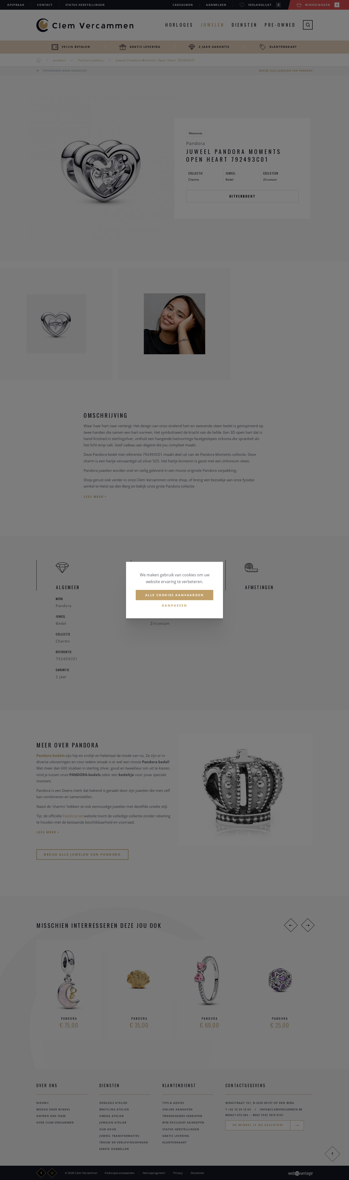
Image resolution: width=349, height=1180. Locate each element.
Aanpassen (174, 605)
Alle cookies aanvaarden (174, 595)
